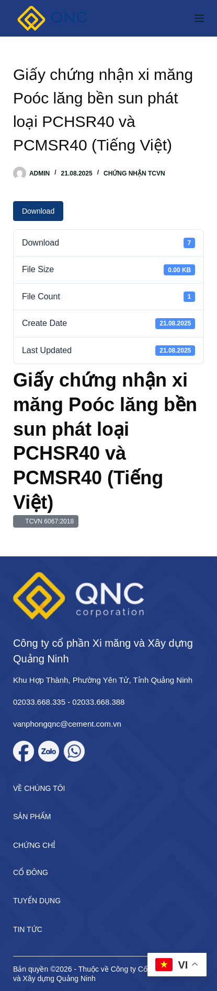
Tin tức (27, 929)
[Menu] (199, 18)
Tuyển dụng (37, 900)
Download (38, 211)
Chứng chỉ (34, 845)
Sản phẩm (32, 816)
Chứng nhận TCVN (134, 173)
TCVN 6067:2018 (48, 521)
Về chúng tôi (39, 788)
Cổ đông (30, 872)
